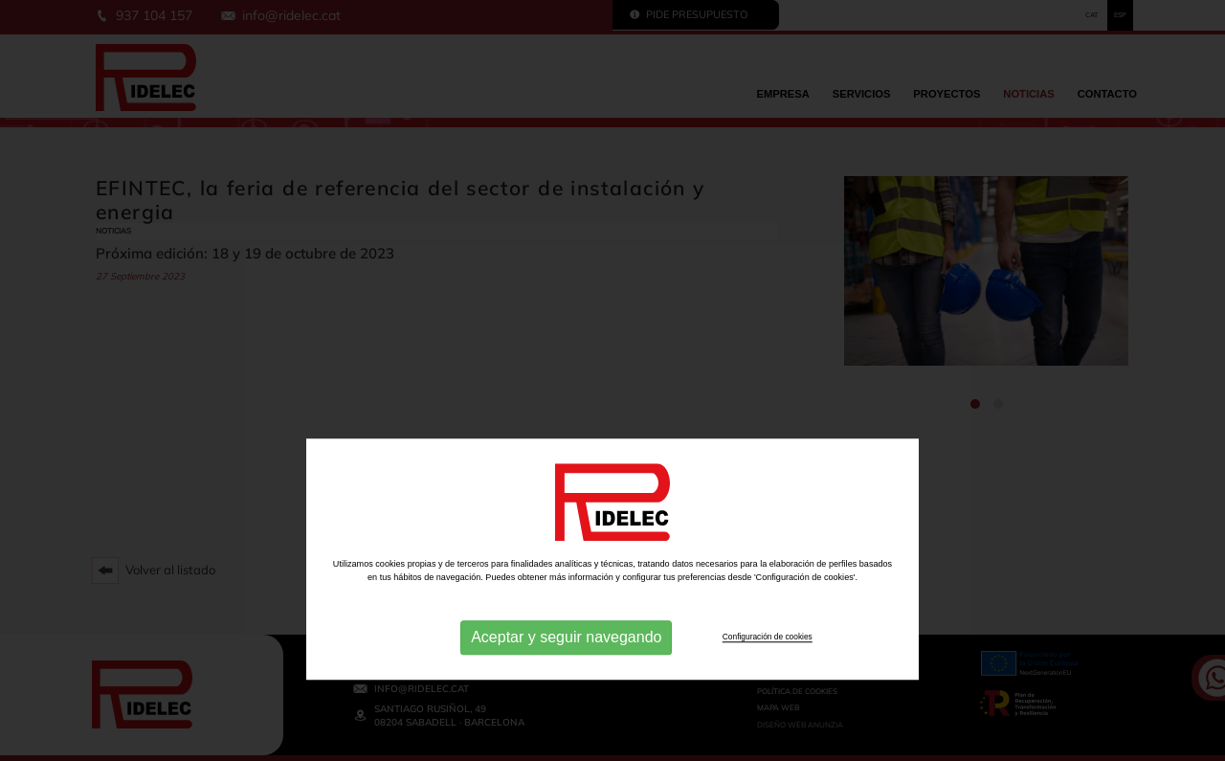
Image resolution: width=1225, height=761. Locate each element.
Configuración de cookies (768, 741)
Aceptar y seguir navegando (566, 741)
